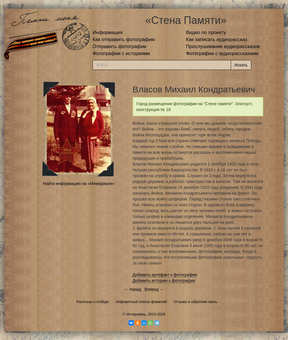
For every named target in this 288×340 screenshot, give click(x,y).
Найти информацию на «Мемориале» (78, 183)
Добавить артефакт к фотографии (165, 274)
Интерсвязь (136, 314)
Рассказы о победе (93, 302)
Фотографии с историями (121, 53)
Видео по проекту (206, 32)
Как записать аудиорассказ (216, 39)
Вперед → (154, 289)
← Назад (132, 289)
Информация (107, 32)
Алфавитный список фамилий (141, 302)
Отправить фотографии (119, 46)
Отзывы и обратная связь (195, 302)
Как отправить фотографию (124, 39)
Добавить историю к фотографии (164, 280)
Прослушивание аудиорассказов (223, 46)
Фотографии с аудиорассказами (222, 53)
